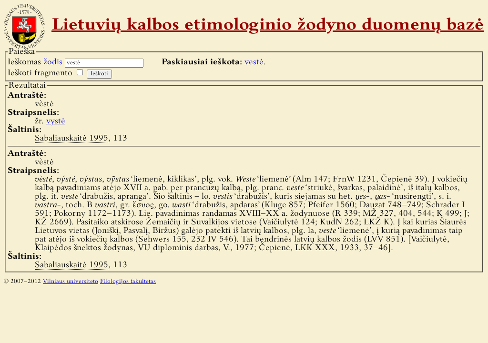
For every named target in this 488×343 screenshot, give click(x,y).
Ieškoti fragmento (40, 73)
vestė (254, 62)
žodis (52, 62)
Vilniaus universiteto (70, 281)
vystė (55, 121)
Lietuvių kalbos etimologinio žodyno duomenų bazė (267, 26)
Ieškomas (35, 62)
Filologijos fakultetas (128, 281)
